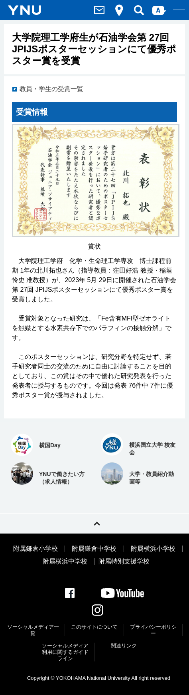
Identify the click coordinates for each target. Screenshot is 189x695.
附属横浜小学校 (153, 549)
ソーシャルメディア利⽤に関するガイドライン (65, 652)
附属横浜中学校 (65, 561)
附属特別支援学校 (124, 561)
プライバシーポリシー (153, 630)
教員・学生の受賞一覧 (51, 89)
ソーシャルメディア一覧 (33, 630)
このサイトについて (94, 627)
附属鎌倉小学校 (35, 549)
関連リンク (124, 646)
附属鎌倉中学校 (94, 549)
